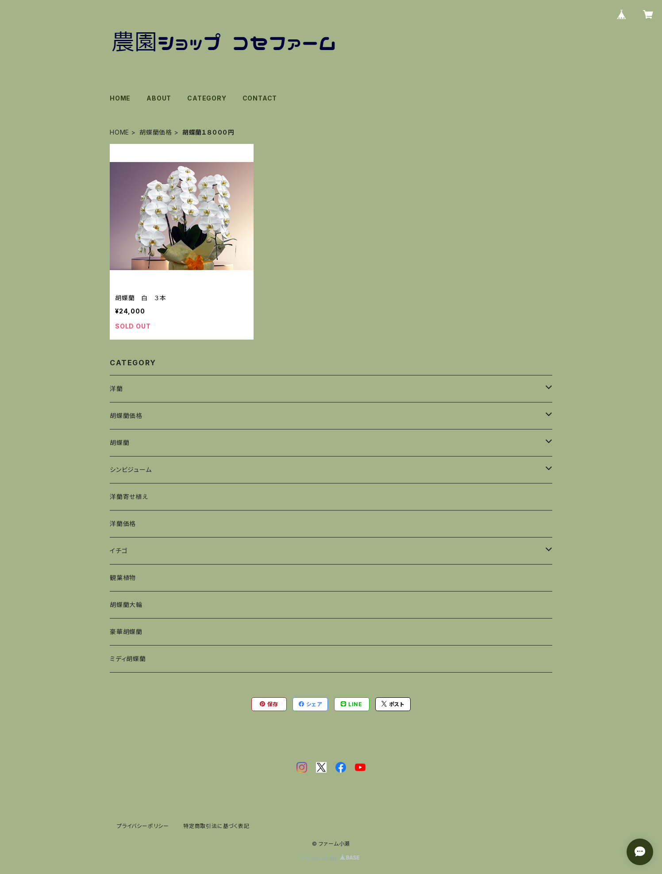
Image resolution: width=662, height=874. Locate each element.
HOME (120, 98)
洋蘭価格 (123, 523)
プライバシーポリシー (143, 826)
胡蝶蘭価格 (155, 132)
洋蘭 (116, 388)
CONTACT (259, 98)
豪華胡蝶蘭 (126, 631)
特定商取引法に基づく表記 (216, 826)
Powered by (331, 858)
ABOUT (158, 98)
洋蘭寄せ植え (129, 496)
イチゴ (118, 550)
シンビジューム (131, 469)
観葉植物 (123, 577)
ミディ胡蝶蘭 (128, 658)
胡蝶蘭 (119, 442)
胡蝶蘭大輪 (126, 604)
